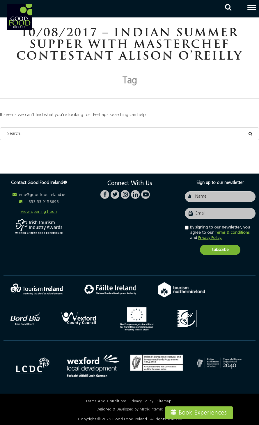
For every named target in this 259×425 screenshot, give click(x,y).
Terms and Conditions (106, 401)
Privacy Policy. (210, 238)
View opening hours (39, 212)
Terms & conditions (232, 233)
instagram (125, 193)
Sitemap (164, 401)
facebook (104, 193)
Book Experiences (203, 413)
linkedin (135, 193)
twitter (115, 193)
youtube (145, 193)
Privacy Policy (142, 401)
